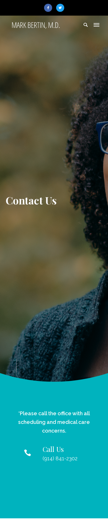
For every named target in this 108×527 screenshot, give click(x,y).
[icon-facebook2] (49, 8)
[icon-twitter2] (60, 8)
